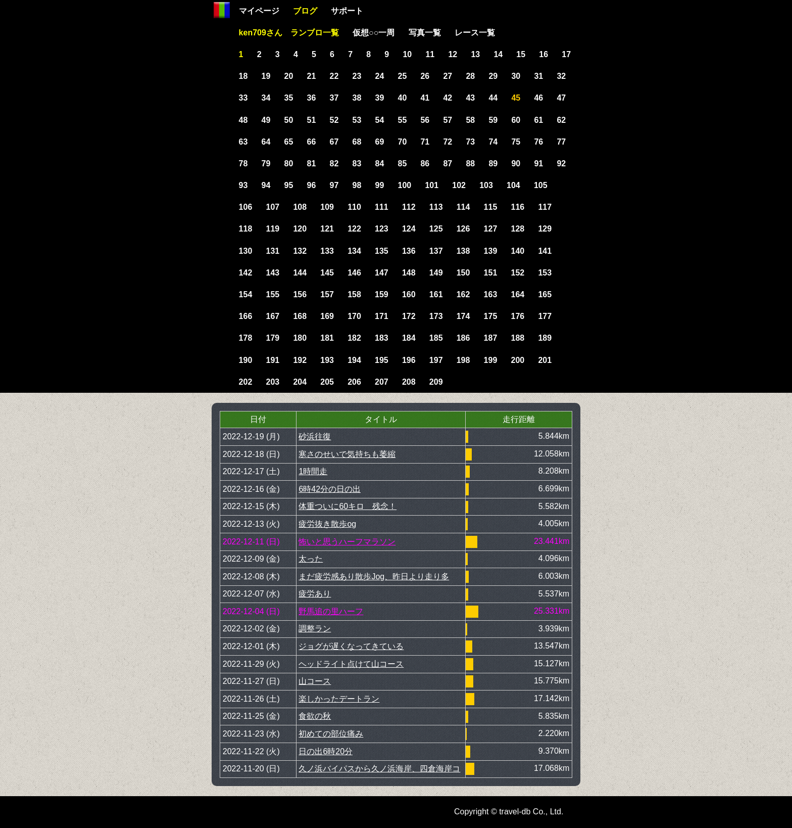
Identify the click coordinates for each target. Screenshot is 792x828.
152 (518, 272)
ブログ (305, 11)
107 (272, 207)
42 (447, 98)
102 (459, 185)
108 (300, 207)
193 (327, 360)
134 (354, 251)
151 (491, 272)
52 (334, 120)
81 (311, 163)
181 (327, 338)
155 (272, 294)
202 (246, 382)
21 (311, 76)
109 (327, 207)
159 (381, 294)
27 (447, 76)
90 (515, 163)
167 (272, 316)
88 (470, 163)
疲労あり (315, 593)
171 (381, 316)
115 (491, 207)
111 (381, 207)
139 (491, 251)
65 (288, 141)
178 (246, 338)
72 (447, 141)
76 (538, 141)
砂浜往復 (315, 436)
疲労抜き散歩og (327, 524)
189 (545, 338)
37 (334, 98)
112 (409, 207)
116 (518, 207)
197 (436, 360)
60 (515, 120)
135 (381, 251)
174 (463, 316)
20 (288, 76)
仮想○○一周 (373, 32)
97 (334, 185)
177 (545, 316)
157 (327, 294)
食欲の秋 (315, 716)
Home (222, 10)
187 (491, 338)
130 (246, 251)
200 (518, 360)
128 (518, 228)
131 (272, 251)
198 (463, 360)
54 (379, 120)
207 (381, 382)
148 (409, 272)
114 (463, 207)
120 (300, 228)
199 (491, 360)
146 (354, 272)
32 (561, 76)
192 (300, 360)
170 (354, 316)
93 (243, 185)
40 (402, 98)
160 (409, 294)
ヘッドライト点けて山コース (351, 664)
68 (357, 141)
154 (246, 294)
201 (545, 360)
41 (424, 98)
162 (463, 294)
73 (470, 141)
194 (354, 360)
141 (545, 251)
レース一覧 (475, 32)
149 (436, 272)
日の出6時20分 (326, 751)
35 (288, 98)
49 (266, 120)
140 (518, 251)
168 (300, 316)
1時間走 (313, 471)
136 (409, 251)
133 (327, 251)
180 (300, 338)
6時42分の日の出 (330, 489)
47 (561, 98)
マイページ (259, 11)
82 (334, 163)
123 (381, 228)
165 (545, 294)
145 (327, 272)
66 (311, 141)
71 (424, 141)
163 (491, 294)
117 (545, 207)
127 (491, 228)
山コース (315, 681)
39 (379, 98)
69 (379, 141)
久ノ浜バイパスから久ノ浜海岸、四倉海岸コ (379, 768)
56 (424, 120)
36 (311, 98)
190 (246, 360)
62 (561, 120)
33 (243, 98)
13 (475, 54)
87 (447, 163)
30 (515, 76)
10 (407, 54)
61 (538, 120)
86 (424, 163)
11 (429, 54)
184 (409, 338)
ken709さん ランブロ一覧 (289, 32)
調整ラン (315, 628)
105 (541, 185)
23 (357, 76)
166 (246, 316)
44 (493, 98)
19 (266, 76)
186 (463, 338)
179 (272, 338)
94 (266, 185)
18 (243, 76)
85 (402, 163)
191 (272, 360)
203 (272, 382)
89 (493, 163)
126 (463, 228)
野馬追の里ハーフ (331, 611)
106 (246, 207)
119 (272, 228)
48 (243, 120)
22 (334, 76)
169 (327, 316)
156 (300, 294)
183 (381, 338)
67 (334, 141)
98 (357, 185)
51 (311, 120)
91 (538, 163)
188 (518, 338)
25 (402, 76)
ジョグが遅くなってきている (351, 646)
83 (357, 163)
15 (520, 54)
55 (402, 120)
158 (354, 294)
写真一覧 (425, 32)
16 (543, 54)
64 (266, 141)
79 (266, 163)
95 (288, 185)
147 (381, 272)
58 (470, 120)
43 (470, 98)
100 (404, 185)
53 (357, 120)
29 (493, 76)
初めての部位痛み (331, 733)
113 (436, 207)
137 (436, 251)
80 (288, 163)
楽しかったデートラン (339, 699)
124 (409, 228)
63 (243, 141)
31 (538, 76)
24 (379, 76)
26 (424, 76)
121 (327, 228)
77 (561, 141)
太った (311, 559)
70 (402, 141)
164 (518, 294)
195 (381, 360)
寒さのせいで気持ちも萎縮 (347, 454)
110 (354, 207)
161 (436, 294)
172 (409, 316)
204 (300, 382)
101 (431, 185)
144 (300, 272)
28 (470, 76)
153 (545, 272)
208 (409, 382)
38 (357, 98)
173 (436, 316)
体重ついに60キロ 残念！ (348, 506)
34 (266, 98)
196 (409, 360)
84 (379, 163)
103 (486, 185)
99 (379, 185)
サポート (347, 11)
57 (447, 120)
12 (452, 54)
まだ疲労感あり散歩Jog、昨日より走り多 (374, 576)
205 (327, 382)
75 (515, 141)
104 (513, 185)
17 (566, 54)
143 (272, 272)
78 (243, 163)
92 (561, 163)
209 (436, 382)
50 (288, 120)
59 (493, 120)
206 (354, 382)
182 (354, 338)
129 (545, 228)
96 (311, 185)
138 (463, 251)
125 (436, 228)
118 (246, 228)
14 (498, 54)
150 (463, 272)
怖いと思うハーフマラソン (347, 541)
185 (436, 338)
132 (300, 251)
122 (354, 228)
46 (538, 98)
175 (491, 316)
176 (518, 316)
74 (493, 141)
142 (246, 272)
